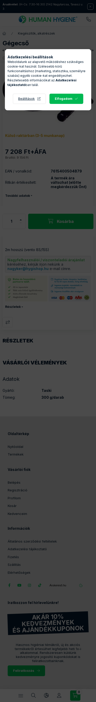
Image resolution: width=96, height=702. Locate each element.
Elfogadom (63, 99)
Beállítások (26, 99)
